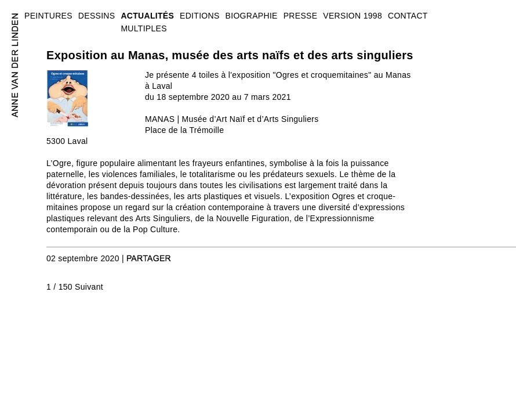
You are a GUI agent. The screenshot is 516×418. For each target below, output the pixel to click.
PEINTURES (48, 15)
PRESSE (301, 15)
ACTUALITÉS (147, 15)
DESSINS (96, 15)
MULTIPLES (143, 28)
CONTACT (408, 15)
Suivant (89, 286)
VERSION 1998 (352, 15)
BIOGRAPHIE (252, 15)
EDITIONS (200, 15)
